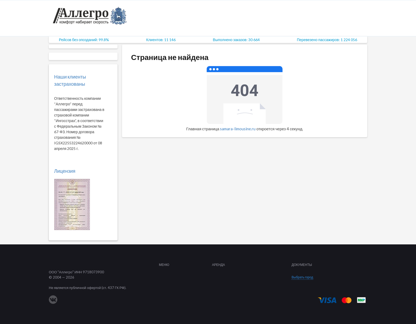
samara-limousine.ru (237, 128)
